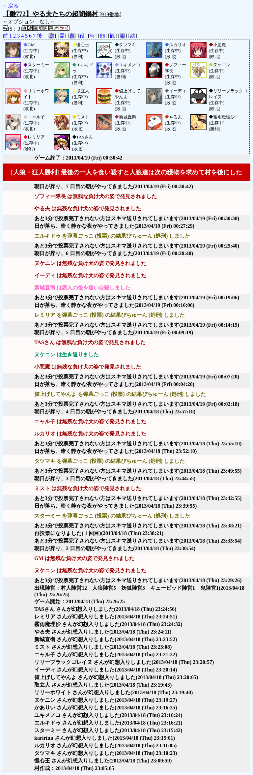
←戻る (10, 6)
